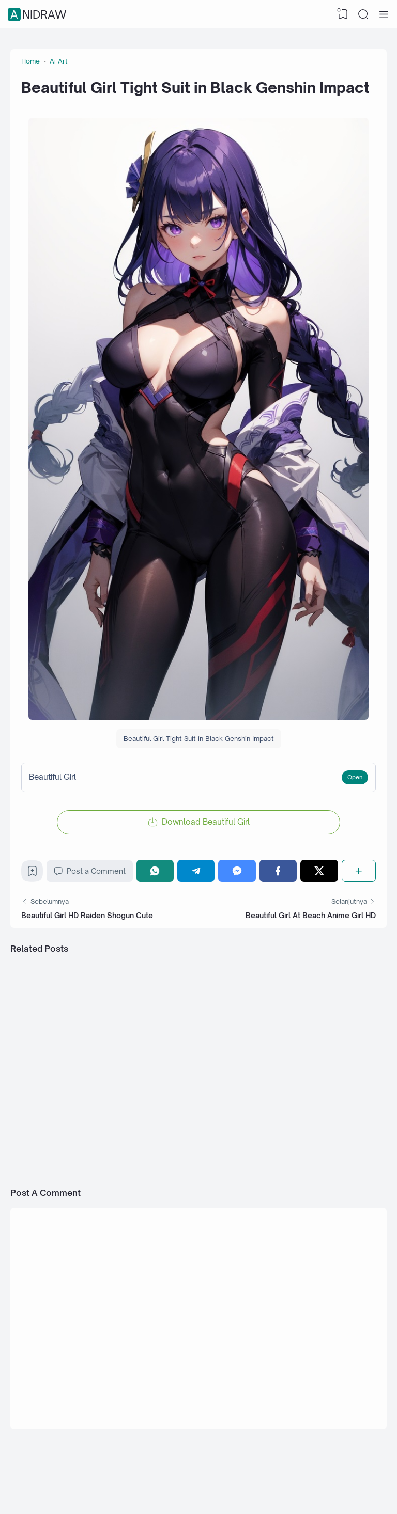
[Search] (363, 14)
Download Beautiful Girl (206, 822)
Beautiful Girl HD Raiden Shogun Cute (87, 915)
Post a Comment (90, 871)
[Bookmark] (32, 873)
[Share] (359, 871)
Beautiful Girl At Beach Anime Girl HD (311, 915)
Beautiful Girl (52, 777)
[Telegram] (196, 871)
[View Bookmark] (342, 14)
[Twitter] (319, 871)
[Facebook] (278, 871)
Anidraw (38, 14)
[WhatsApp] (155, 871)
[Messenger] (236, 871)
